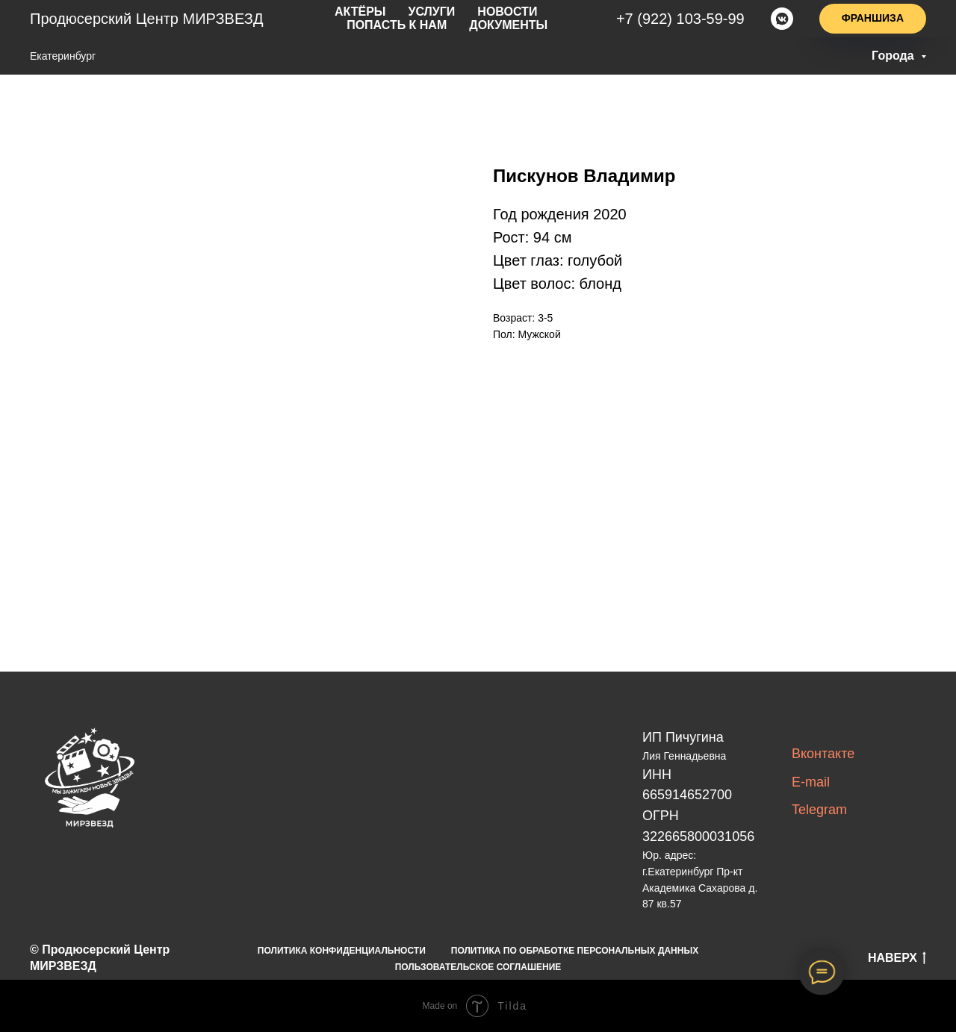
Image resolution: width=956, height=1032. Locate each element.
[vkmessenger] (782, 18)
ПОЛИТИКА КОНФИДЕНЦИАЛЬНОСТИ (342, 950)
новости (450, 13)
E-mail (811, 782)
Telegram (819, 809)
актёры (316, 13)
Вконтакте (823, 753)
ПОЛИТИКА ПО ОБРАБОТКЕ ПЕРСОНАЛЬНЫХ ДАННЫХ (574, 950)
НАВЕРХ (897, 958)
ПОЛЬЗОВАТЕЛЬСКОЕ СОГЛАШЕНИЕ (478, 967)
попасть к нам (542, 13)
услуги (381, 13)
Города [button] (894, 55)
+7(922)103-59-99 (684, 18)
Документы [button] (451, 25)
